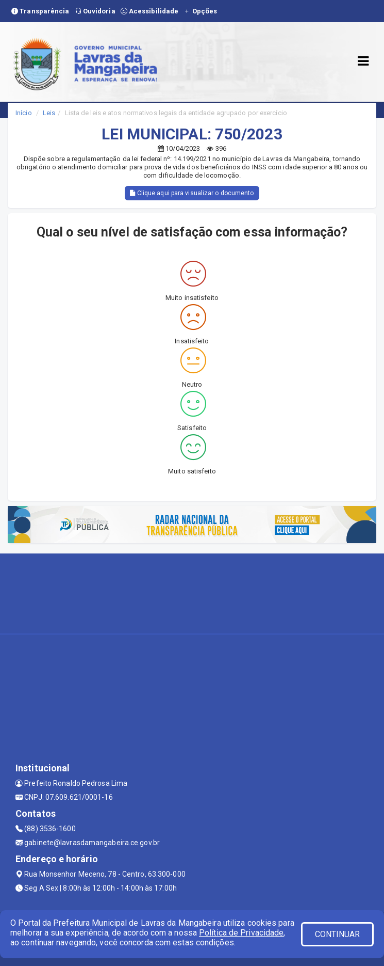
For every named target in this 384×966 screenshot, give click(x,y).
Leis (49, 113)
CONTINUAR (337, 934)
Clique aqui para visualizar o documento (192, 193)
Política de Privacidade (241, 933)
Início (23, 113)
